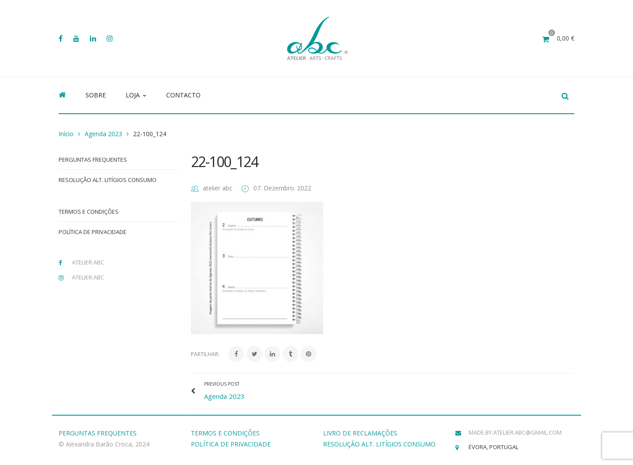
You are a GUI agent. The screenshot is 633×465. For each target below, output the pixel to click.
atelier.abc (88, 262)
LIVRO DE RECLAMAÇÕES (360, 433)
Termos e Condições (89, 212)
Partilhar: (205, 354)
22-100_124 (224, 161)
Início (66, 134)
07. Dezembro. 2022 (282, 188)
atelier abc (217, 188)
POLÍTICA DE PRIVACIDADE (231, 444)
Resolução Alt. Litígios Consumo (107, 180)
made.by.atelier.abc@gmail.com (515, 432)
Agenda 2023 (103, 134)
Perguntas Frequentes (93, 160)
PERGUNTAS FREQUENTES (98, 433)
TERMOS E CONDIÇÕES (225, 433)
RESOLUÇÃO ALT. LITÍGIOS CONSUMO (379, 444)
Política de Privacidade (93, 232)
